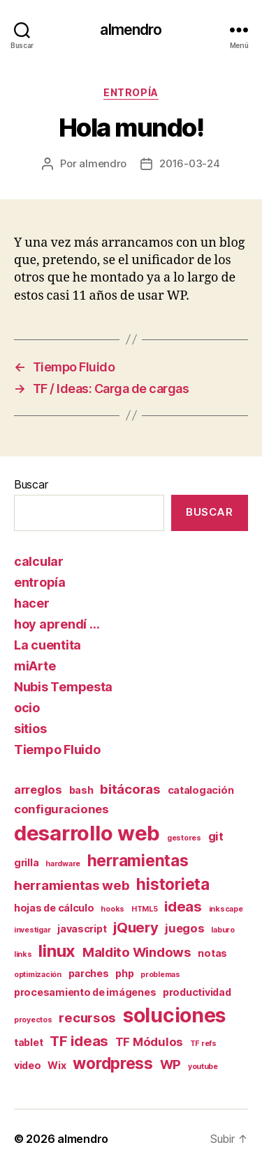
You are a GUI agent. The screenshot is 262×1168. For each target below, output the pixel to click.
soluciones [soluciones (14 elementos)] (174, 1015)
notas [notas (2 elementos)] (212, 953)
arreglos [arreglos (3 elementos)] (38, 790)
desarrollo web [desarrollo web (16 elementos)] (87, 833)
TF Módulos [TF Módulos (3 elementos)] (149, 1042)
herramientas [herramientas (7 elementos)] (138, 860)
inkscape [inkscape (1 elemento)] (226, 909)
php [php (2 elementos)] (124, 973)
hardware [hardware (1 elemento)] (62, 863)
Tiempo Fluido (57, 749)
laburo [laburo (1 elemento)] (222, 930)
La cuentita (47, 645)
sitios (30, 728)
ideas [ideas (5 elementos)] (183, 906)
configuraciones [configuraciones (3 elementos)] (61, 809)
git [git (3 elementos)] (216, 836)
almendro (130, 29)
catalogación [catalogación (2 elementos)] (201, 790)
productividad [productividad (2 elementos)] (197, 992)
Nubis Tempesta (63, 686)
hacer (32, 603)
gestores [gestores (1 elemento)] (184, 838)
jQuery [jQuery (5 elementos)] (135, 927)
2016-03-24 (189, 163)
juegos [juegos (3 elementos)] (184, 928)
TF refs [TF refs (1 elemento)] (203, 1043)
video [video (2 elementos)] (27, 1065)
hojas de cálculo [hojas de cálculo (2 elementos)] (54, 908)
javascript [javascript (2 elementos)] (81, 929)
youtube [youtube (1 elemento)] (203, 1066)
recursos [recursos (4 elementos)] (87, 1018)
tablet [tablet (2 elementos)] (28, 1042)
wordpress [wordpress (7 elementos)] (113, 1063)
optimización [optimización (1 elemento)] (37, 974)
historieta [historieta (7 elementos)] (172, 884)
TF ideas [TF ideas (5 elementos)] (79, 1041)
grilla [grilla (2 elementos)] (26, 862)
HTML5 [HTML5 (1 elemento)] (144, 909)
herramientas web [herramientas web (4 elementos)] (72, 885)
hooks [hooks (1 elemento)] (112, 909)
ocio (27, 707)
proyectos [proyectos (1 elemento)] (33, 1019)
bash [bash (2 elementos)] (81, 790)
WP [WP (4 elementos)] (170, 1064)
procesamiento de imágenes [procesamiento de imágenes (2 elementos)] (85, 992)
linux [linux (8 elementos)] (56, 951)
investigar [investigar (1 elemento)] (32, 930)
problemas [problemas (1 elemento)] (160, 974)
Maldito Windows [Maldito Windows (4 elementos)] (136, 952)
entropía (130, 92)
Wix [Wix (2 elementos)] (57, 1065)
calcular (39, 561)
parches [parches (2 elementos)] (88, 973)
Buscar (31, 484)
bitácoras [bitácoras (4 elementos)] (130, 789)
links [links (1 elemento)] (23, 954)
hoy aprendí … (57, 624)
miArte (34, 666)
